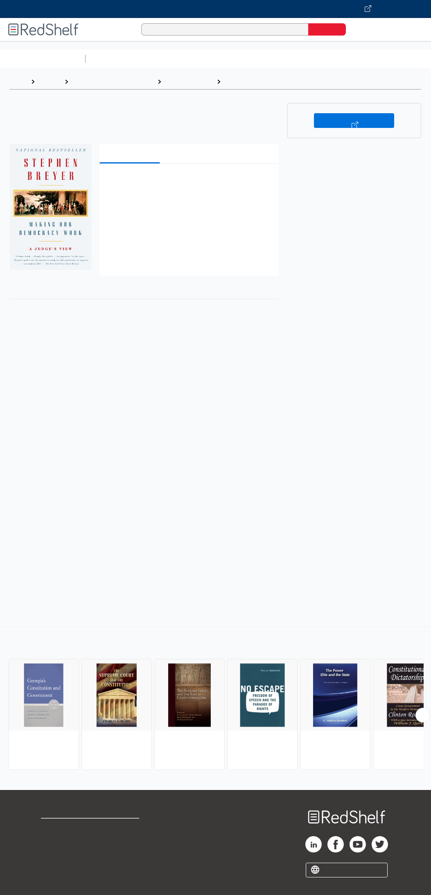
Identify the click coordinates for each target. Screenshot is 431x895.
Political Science (189, 81)
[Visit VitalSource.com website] (215, 9)
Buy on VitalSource (354, 120)
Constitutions (245, 81)
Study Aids (110, 59)
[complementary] (215, 699)
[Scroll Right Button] (422, 715)
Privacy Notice (63, 854)
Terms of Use (127, 828)
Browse (49, 81)
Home (18, 81)
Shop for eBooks (67, 828)
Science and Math (160, 59)
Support (53, 841)
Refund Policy (127, 841)
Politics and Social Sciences (112, 81)
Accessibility (126, 854)
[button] (190, 182)
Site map (54, 867)
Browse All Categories (42, 59)
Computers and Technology (234, 59)
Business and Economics (318, 59)
